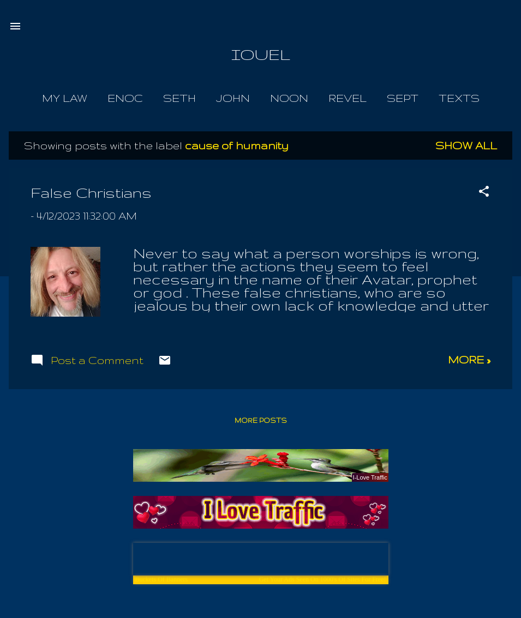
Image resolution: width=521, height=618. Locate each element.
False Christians (91, 193)
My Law (64, 98)
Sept (402, 98)
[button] (483, 193)
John (233, 98)
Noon (289, 98)
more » (469, 360)
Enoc (125, 98)
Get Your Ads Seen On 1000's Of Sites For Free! (322, 579)
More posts (261, 420)
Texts (459, 98)
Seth (179, 98)
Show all (466, 146)
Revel (347, 98)
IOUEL (260, 54)
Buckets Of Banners (161, 579)
